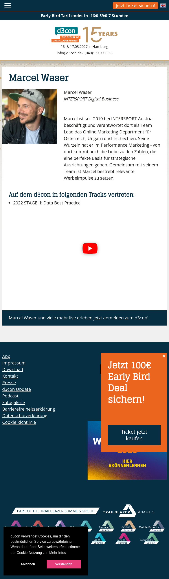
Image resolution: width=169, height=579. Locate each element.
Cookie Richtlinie (19, 422)
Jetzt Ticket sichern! (135, 5)
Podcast (10, 396)
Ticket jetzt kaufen (134, 435)
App (6, 356)
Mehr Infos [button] (57, 553)
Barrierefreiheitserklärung (28, 409)
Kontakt (10, 376)
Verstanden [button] (63, 564)
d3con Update (16, 389)
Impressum (14, 363)
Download (12, 369)
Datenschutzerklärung (24, 416)
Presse (9, 383)
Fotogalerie (13, 402)
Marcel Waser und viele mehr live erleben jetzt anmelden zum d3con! (78, 318)
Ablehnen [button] (27, 564)
